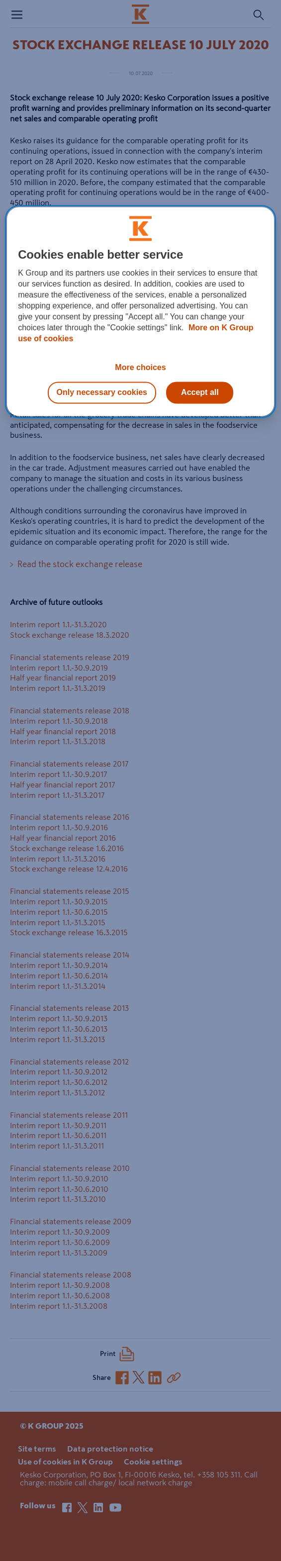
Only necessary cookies (102, 392)
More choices (140, 367)
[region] (140, 311)
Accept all (200, 392)
